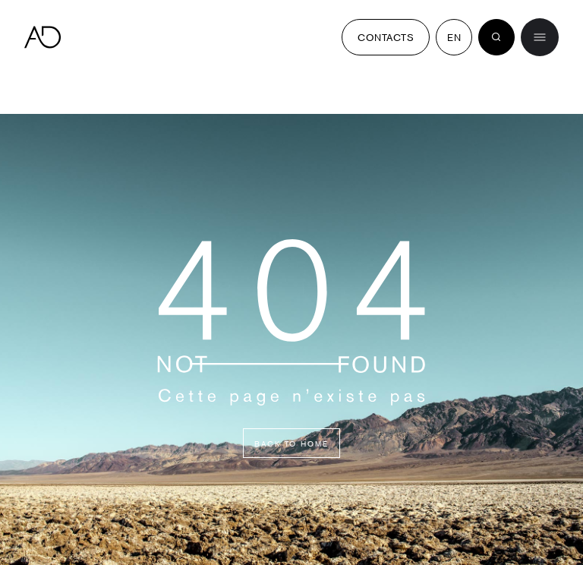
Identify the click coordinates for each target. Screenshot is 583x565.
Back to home (291, 443)
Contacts (386, 37)
